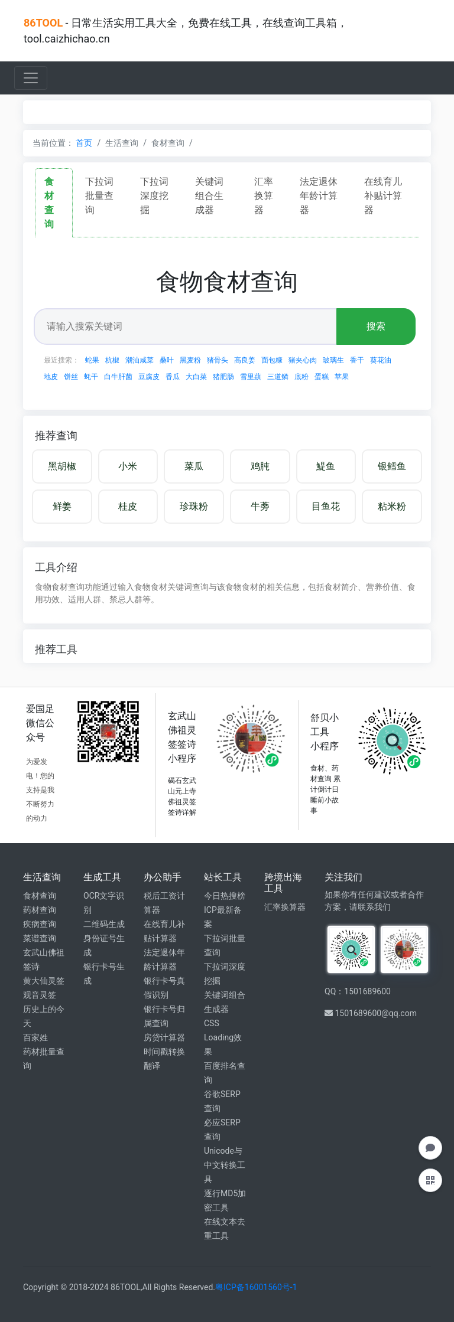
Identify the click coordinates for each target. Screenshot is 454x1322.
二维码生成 (104, 924)
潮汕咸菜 (139, 360)
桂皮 (127, 506)
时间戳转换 (164, 1051)
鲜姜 (62, 506)
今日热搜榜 (224, 895)
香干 (357, 360)
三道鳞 (277, 377)
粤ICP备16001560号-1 (256, 1287)
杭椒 (112, 360)
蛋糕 (321, 377)
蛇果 (92, 360)
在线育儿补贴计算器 (383, 196)
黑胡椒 (62, 466)
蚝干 (91, 377)
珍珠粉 (194, 506)
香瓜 (173, 377)
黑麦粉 (190, 360)
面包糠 (272, 360)
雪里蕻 (250, 377)
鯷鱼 (325, 466)
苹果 (342, 377)
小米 (127, 466)
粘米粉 (392, 506)
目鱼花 (326, 506)
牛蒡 (260, 506)
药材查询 (39, 910)
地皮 (51, 377)
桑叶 (167, 360)
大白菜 (196, 377)
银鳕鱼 (392, 466)
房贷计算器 (164, 1037)
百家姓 (35, 1037)
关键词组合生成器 (209, 196)
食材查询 (39, 895)
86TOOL (43, 23)
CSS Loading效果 (223, 1037)
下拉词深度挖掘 (154, 196)
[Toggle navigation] (30, 78)
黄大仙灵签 (43, 980)
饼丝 (71, 377)
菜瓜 (193, 466)
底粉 (301, 377)
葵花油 (380, 360)
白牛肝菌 (118, 377)
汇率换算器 (263, 196)
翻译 (152, 1065)
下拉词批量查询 (99, 196)
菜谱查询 (39, 938)
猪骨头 (217, 360)
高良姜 (244, 360)
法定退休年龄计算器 (319, 196)
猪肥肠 (223, 377)
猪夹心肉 (302, 360)
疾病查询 (39, 924)
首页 (84, 143)
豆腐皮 (149, 377)
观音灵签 (39, 995)
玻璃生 (333, 360)
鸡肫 (260, 466)
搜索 (376, 326)
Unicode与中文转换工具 (224, 1165)
